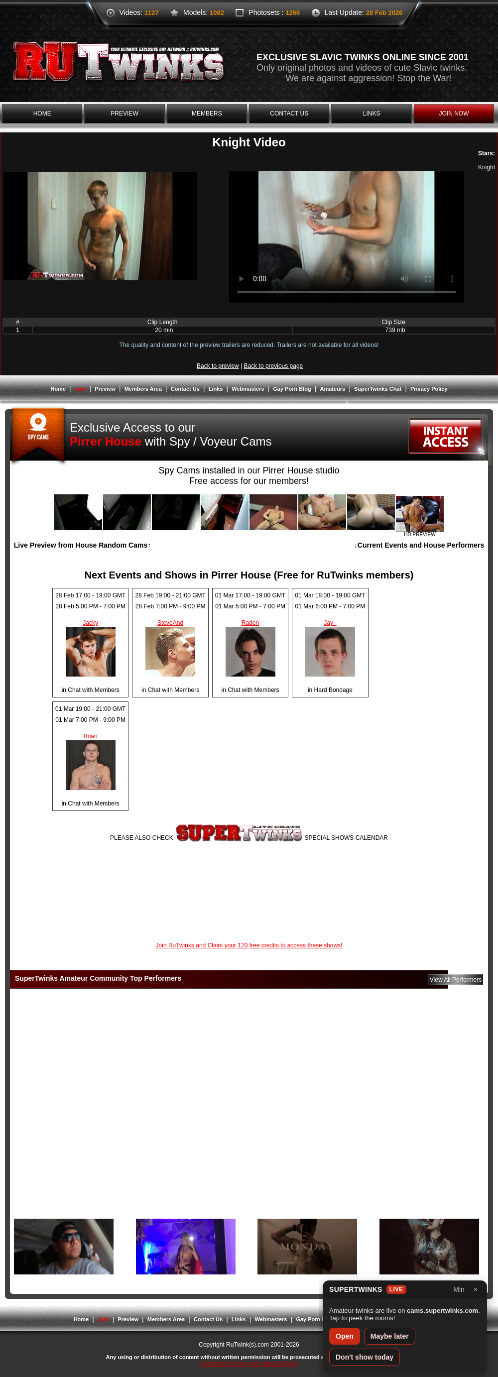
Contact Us (185, 389)
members (207, 113)
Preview (105, 389)
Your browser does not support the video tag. (346, 237)
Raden (250, 622)
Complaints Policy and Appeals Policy (249, 1363)
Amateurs (332, 389)
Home (58, 389)
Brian (91, 736)
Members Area (143, 389)
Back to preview (218, 365)
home (42, 113)
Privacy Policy (429, 389)
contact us (289, 113)
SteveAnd (170, 622)
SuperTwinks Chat (377, 389)
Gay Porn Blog (292, 389)
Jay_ (330, 622)
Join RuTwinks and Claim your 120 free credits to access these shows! (249, 945)
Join (80, 389)
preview (124, 113)
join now (454, 113)
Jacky (90, 622)
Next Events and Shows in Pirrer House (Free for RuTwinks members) (249, 575)
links (371, 113)
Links (216, 389)
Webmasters (248, 389)
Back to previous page (273, 365)
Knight (486, 167)
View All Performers (456, 979)
